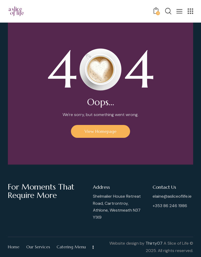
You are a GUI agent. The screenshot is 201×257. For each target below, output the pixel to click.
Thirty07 (154, 243)
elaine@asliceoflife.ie (172, 196)
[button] (179, 11)
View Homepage (100, 131)
